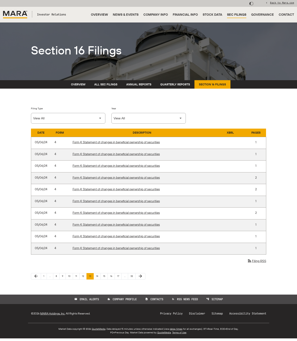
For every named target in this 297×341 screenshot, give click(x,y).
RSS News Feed (185, 302)
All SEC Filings (105, 87)
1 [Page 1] (45, 278)
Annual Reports (138, 87)
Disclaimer (197, 316)
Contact (286, 14)
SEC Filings (236, 14)
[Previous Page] (36, 279)
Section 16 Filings (212, 87)
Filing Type (37, 111)
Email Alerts (86, 302)
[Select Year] (148, 121)
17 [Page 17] (119, 278)
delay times (176, 331)
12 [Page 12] (84, 278)
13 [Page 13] (91, 278)
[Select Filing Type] (68, 121)
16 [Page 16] (112, 278)
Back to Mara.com (282, 3)
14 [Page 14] (98, 278)
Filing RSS (256, 264)
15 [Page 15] (105, 278)
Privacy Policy (171, 316)
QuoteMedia (98, 331)
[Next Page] (140, 279)
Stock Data (212, 14)
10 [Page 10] (70, 278)
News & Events (126, 14)
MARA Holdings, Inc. (52, 316)
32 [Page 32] (132, 278)
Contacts (154, 302)
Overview (99, 14)
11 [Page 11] (77, 278)
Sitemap (214, 302)
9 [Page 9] (64, 278)
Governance (262, 14)
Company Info (155, 14)
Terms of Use (179, 335)
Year (113, 111)
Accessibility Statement (247, 316)
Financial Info (185, 14)
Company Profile (122, 302)
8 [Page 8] (57, 278)
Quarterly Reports (175, 87)
